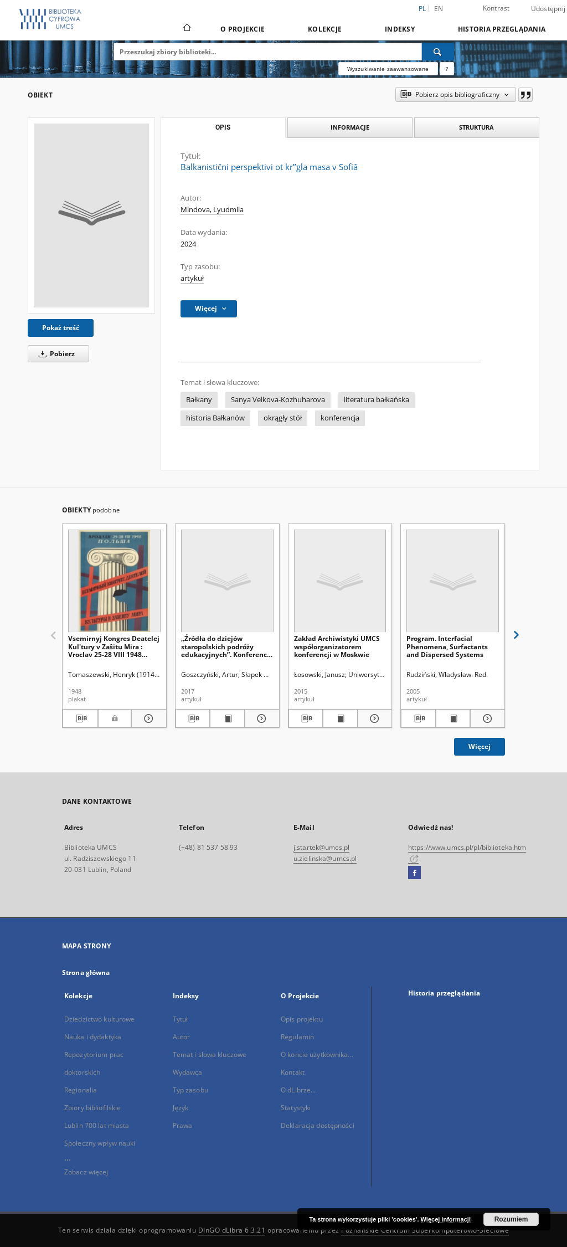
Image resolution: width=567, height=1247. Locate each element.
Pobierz (55, 353)
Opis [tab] (222, 127)
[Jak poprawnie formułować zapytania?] (447, 68)
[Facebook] (414, 873)
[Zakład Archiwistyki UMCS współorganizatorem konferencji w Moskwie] (340, 581)
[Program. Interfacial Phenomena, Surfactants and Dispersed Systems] (452, 581)
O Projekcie (242, 29)
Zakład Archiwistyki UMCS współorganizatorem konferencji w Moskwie (337, 646)
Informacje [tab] (350, 127)
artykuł (192, 278)
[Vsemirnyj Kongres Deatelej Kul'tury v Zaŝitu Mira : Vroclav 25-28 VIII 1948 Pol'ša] (114, 581)
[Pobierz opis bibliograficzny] (80, 718)
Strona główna (86, 972)
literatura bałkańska (376, 399)
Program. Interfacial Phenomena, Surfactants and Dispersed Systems (447, 646)
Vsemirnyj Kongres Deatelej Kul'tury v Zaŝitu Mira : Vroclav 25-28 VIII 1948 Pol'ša (113, 646)
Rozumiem (511, 1219)
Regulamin (297, 1036)
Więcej (479, 746)
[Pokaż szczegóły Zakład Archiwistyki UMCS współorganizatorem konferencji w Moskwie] (373, 718)
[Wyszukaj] (438, 51)
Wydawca (188, 1072)
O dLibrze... (298, 1090)
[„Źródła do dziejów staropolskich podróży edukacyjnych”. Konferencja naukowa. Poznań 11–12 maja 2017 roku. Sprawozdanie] (227, 581)
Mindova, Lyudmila (212, 209)
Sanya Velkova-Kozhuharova (278, 399)
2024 (188, 244)
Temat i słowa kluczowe (210, 1054)
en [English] (439, 8)
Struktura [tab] (476, 127)
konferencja (340, 418)
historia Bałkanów (215, 418)
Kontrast (496, 8)
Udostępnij (548, 8)
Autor (181, 1036)
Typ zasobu (190, 1090)
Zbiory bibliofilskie (92, 1107)
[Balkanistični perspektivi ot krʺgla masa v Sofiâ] (91, 215)
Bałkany (199, 399)
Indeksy (400, 29)
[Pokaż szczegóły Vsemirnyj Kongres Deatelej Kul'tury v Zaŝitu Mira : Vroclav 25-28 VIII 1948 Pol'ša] (147, 718)
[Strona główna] (186, 29)
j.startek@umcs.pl (321, 847)
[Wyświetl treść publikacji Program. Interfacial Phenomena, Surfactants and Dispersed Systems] (453, 718)
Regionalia (80, 1090)
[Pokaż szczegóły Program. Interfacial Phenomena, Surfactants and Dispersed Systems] (486, 718)
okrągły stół (283, 418)
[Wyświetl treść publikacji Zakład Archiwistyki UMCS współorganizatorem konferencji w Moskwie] (340, 718)
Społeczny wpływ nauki (100, 1143)
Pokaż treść (60, 327)
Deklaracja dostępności (317, 1125)
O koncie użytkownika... (317, 1054)
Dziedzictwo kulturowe (99, 1019)
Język (181, 1107)
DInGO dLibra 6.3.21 (232, 1230)
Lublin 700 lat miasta (97, 1125)
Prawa (183, 1125)
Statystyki (296, 1107)
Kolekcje (325, 29)
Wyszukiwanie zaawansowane (388, 69)
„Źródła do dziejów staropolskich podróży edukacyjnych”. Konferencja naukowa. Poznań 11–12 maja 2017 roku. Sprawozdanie (227, 646)
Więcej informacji (446, 1219)
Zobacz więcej (86, 1172)
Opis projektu (302, 1019)
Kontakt (293, 1072)
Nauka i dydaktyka (92, 1036)
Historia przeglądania (501, 29)
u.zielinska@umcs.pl (325, 858)
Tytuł (180, 1019)
